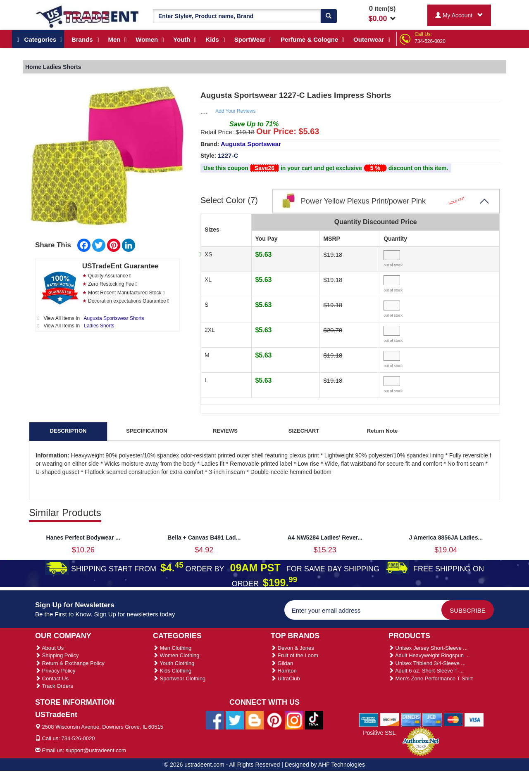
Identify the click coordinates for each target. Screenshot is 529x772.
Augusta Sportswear (251, 143)
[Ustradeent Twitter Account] (235, 719)
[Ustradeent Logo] (88, 16)
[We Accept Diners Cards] (411, 719)
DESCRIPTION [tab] (68, 431)
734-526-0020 (430, 41)
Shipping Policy (57, 655)
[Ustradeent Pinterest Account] (274, 719)
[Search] (328, 16)
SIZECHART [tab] (303, 431)
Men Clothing (172, 648)
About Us (49, 648)
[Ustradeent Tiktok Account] (314, 719)
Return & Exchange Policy (70, 663)
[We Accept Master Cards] (453, 719)
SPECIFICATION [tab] (146, 431)
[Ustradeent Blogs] (254, 719)
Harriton (284, 671)
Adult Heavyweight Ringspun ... (429, 655)
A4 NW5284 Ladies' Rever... (324, 537)
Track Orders (54, 686)
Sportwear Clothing (179, 678)
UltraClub (285, 678)
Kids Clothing (172, 671)
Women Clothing (176, 655)
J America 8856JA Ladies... (446, 537)
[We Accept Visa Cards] (474, 719)
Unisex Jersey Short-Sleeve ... (427, 648)
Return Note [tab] (382, 431)
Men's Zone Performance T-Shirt (430, 678)
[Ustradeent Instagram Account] (294, 719)
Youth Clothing (173, 663)
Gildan (282, 663)
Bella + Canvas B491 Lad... (204, 537)
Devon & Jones (292, 648)
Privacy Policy (55, 671)
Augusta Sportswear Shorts (114, 318)
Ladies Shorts (99, 326)
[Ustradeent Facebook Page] (215, 719)
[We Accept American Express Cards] (369, 719)
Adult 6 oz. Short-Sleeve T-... (426, 671)
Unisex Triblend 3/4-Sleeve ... (426, 663)
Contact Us (52, 678)
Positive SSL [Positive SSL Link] (379, 732)
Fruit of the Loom (294, 655)
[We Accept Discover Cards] (390, 719)
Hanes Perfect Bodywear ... (83, 537)
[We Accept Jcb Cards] (432, 719)
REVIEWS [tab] (225, 431)
